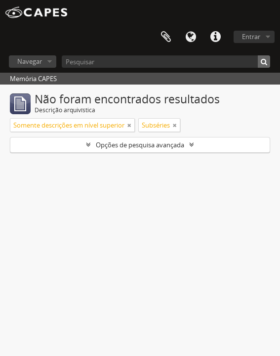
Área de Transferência (166, 37)
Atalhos (215, 37)
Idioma (190, 37)
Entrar (251, 36)
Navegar (29, 61)
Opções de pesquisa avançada (140, 144)
